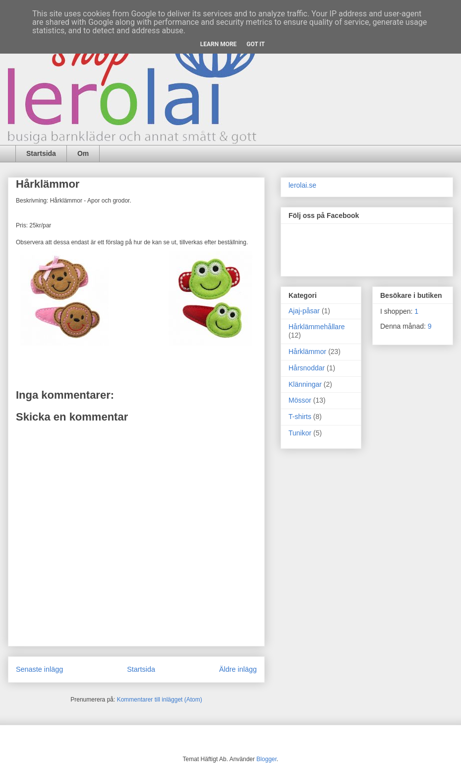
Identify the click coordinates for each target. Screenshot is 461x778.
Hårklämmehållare (316, 327)
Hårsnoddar (306, 368)
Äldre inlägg (238, 669)
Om (83, 153)
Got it (255, 44)
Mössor (299, 400)
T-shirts (299, 417)
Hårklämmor (307, 351)
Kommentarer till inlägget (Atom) (159, 699)
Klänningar (305, 384)
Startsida (41, 153)
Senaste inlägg (39, 669)
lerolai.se (302, 185)
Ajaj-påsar (304, 311)
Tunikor (299, 433)
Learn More (218, 44)
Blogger (266, 759)
